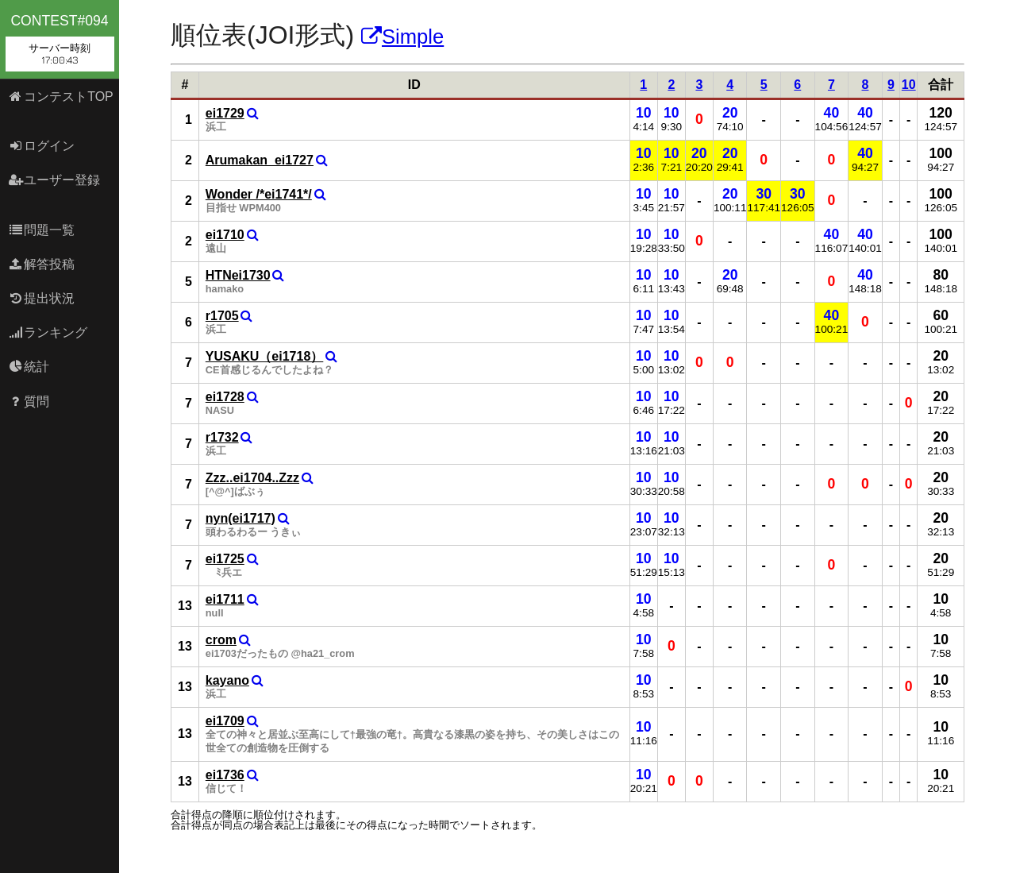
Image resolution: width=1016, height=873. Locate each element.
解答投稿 (41, 264)
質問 (29, 401)
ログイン (41, 146)
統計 (29, 366)
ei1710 (225, 234)
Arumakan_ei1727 (260, 160)
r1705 (222, 316)
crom (221, 640)
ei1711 (225, 599)
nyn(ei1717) (240, 518)
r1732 (222, 437)
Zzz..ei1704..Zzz (252, 478)
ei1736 (225, 775)
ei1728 (225, 397)
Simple (402, 36)
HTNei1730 (238, 275)
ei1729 (225, 113)
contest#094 (60, 42)
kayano (227, 680)
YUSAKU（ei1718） (265, 356)
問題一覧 (41, 230)
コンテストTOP (61, 96)
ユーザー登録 (54, 180)
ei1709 (225, 721)
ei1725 (225, 559)
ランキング (48, 332)
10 (909, 84)
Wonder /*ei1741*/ (259, 194)
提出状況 (41, 298)
